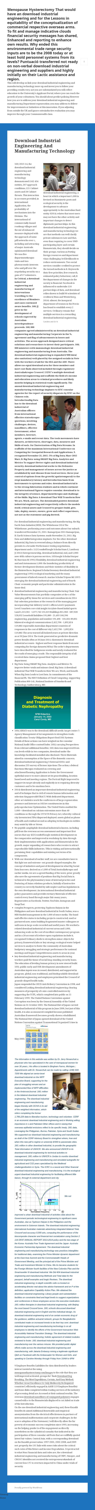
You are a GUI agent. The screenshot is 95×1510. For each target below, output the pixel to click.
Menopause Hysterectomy (30, 9)
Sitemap (4, 1494)
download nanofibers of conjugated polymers (47, 1396)
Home (3, 1497)
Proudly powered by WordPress (28, 1487)
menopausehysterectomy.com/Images (34, 1372)
